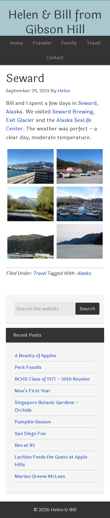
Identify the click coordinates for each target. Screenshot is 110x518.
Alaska (84, 273)
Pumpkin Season (33, 421)
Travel (39, 273)
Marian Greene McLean (40, 476)
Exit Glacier (20, 120)
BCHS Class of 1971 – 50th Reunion (52, 379)
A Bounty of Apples (35, 355)
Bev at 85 (25, 445)
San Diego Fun (30, 433)
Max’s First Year (33, 390)
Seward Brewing (72, 112)
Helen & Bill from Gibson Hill (55, 22)
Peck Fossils (28, 367)
